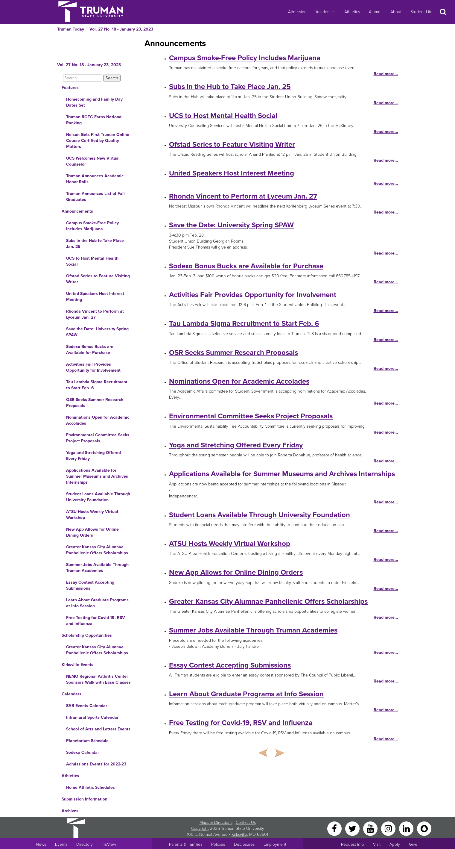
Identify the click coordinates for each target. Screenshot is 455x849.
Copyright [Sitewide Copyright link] (200, 828)
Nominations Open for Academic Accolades (97, 420)
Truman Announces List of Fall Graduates (95, 196)
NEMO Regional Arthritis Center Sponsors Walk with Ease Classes (98, 679)
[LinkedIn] (407, 828)
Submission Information (84, 799)
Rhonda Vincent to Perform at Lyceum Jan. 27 (95, 314)
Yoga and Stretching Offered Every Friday (93, 455)
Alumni (375, 11)
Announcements (77, 211)
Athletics (352, 11)
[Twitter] (353, 828)
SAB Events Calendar (86, 705)
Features (70, 87)
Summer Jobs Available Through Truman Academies (97, 567)
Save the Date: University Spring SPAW (97, 332)
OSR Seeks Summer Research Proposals (94, 402)
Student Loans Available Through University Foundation (98, 497)
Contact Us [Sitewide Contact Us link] (246, 822)
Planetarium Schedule (87, 740)
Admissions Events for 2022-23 (96, 764)
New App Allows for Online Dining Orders (92, 532)
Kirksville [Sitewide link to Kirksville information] (239, 834)
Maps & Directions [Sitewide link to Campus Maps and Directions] (216, 822)
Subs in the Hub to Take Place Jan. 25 (95, 243)
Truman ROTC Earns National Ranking (94, 119)
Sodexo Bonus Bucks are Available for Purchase (89, 349)
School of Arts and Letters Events (98, 729)
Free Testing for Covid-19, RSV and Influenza (95, 620)
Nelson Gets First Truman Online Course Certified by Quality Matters (97, 140)
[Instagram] (389, 828)
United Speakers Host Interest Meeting (95, 296)
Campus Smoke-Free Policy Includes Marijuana (92, 225)
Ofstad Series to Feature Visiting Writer (98, 278)
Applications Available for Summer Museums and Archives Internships (97, 476)
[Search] (82, 78)
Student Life (421, 11)
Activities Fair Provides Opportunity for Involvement (93, 367)
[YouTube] (371, 828)
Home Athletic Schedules (90, 787)
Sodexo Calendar (82, 752)
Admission (297, 11)
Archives (70, 810)
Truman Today (70, 29)
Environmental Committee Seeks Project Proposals (97, 438)
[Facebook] (335, 828)
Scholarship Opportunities (87, 635)
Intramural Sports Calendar (92, 717)
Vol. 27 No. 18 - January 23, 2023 (121, 29)
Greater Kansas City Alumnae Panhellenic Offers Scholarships (97, 550)
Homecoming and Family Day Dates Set (94, 102)
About (395, 11)
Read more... (386, 73)
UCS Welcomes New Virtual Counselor (93, 161)
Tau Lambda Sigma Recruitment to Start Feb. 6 (96, 385)
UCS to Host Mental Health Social (92, 261)
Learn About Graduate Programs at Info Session (97, 603)
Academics (325, 11)
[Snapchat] (424, 828)
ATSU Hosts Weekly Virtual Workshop (92, 514)
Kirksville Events (77, 664)
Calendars (71, 694)
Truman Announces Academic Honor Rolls (95, 178)
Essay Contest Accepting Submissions (90, 585)
